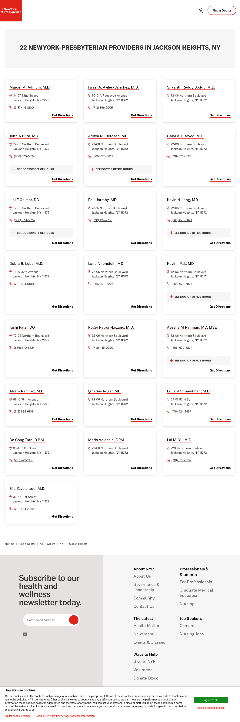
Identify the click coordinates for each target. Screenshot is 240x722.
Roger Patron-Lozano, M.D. (111, 327)
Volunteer (142, 669)
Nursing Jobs (192, 633)
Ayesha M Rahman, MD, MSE (192, 327)
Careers (187, 625)
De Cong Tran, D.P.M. (27, 439)
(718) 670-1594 (181, 460)
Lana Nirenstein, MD (105, 263)
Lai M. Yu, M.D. (179, 439)
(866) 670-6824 (24, 156)
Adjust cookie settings (18, 715)
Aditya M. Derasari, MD (108, 135)
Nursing (187, 603)
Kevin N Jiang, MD (182, 199)
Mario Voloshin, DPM (106, 439)
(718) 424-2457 (181, 411)
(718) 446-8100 (24, 107)
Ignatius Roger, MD (104, 391)
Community (144, 598)
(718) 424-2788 (102, 220)
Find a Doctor (221, 10)
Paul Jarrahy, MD (102, 199)
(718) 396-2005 (103, 107)
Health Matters (147, 625)
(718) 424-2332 (24, 509)
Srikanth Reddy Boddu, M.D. (191, 87)
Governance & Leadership (146, 587)
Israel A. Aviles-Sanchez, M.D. (113, 87)
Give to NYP (144, 661)
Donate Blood (146, 678)
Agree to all (211, 700)
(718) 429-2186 (23, 460)
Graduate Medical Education (196, 592)
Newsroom (143, 633)
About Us (142, 576)
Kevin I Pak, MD (180, 263)
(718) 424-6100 (24, 284)
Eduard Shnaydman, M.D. (188, 391)
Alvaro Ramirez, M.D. (26, 391)
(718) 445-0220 (103, 348)
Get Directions (62, 115)
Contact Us (143, 606)
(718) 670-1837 (181, 156)
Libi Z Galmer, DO (24, 199)
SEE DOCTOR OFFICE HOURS (33, 169)
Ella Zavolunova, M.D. (27, 488)
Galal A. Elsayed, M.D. (185, 135)
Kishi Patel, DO (22, 327)
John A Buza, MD (23, 135)
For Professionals (196, 581)
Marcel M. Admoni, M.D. (29, 87)
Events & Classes (149, 642)
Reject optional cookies (211, 707)
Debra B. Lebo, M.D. (26, 263)
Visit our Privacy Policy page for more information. (66, 715)
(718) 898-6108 (24, 411)
